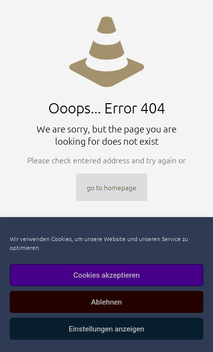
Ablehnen (106, 302)
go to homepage (111, 187)
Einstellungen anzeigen (106, 329)
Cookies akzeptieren (106, 275)
